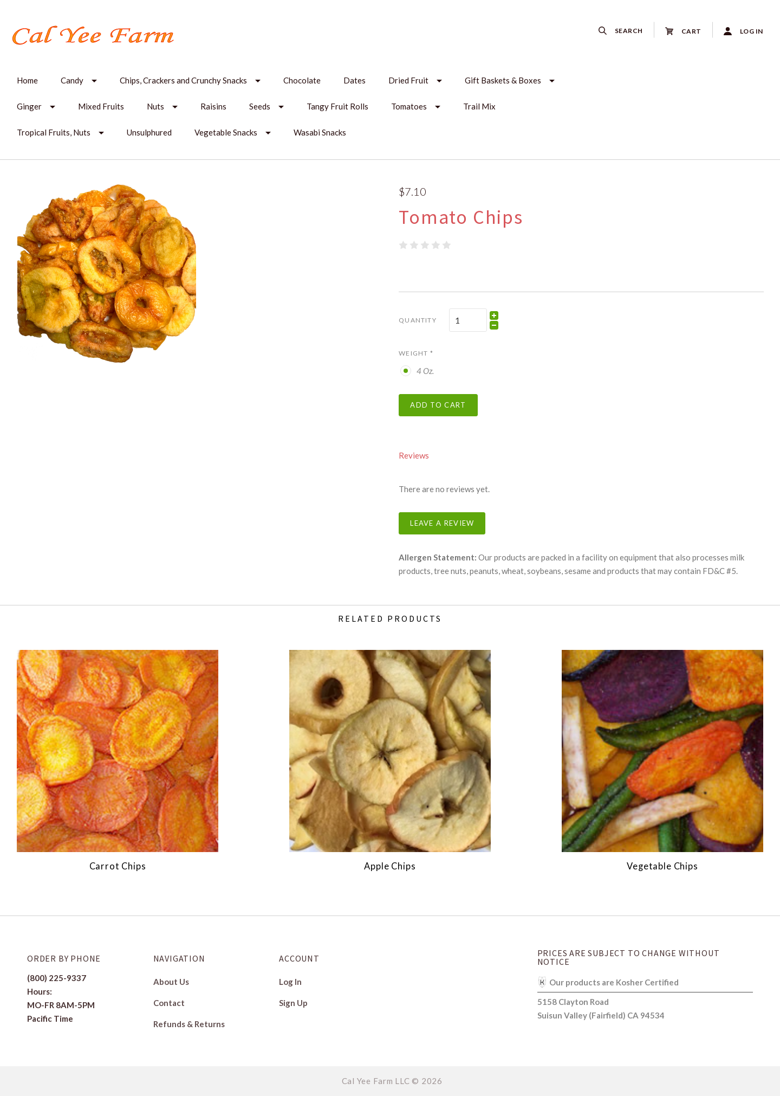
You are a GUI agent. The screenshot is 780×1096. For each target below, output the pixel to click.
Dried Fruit (408, 80)
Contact (169, 1003)
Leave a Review (442, 523)
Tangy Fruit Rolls (337, 106)
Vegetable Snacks (225, 132)
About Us (171, 982)
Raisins (213, 106)
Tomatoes (409, 106)
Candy (72, 80)
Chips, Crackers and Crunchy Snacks (183, 80)
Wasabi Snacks (320, 132)
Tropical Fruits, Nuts (53, 132)
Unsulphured (149, 132)
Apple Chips (389, 866)
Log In (290, 982)
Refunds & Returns (189, 1023)
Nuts (155, 106)
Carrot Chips (117, 866)
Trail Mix (479, 106)
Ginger (29, 106)
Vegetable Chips (662, 866)
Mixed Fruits (101, 106)
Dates (354, 80)
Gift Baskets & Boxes (503, 80)
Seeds (259, 106)
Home (27, 80)
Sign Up (293, 1002)
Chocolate (302, 80)
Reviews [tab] (414, 455)
